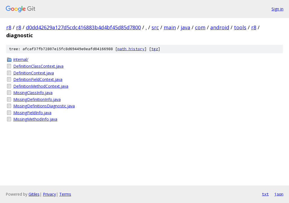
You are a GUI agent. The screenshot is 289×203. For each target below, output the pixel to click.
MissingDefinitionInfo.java (37, 99)
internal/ (20, 59)
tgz (154, 49)
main (170, 27)
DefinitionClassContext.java (38, 66)
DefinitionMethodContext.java (40, 86)
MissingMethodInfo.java (35, 119)
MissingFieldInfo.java (32, 112)
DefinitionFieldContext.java (37, 79)
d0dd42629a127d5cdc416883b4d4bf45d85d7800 (83, 27)
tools (240, 27)
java (185, 27)
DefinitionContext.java (33, 73)
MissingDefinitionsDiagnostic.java (44, 106)
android (219, 27)
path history (130, 49)
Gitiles (34, 194)
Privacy (49, 194)
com (200, 27)
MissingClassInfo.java (32, 92)
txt (265, 194)
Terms (65, 194)
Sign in (277, 9)
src (155, 27)
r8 (8, 27)
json (278, 194)
